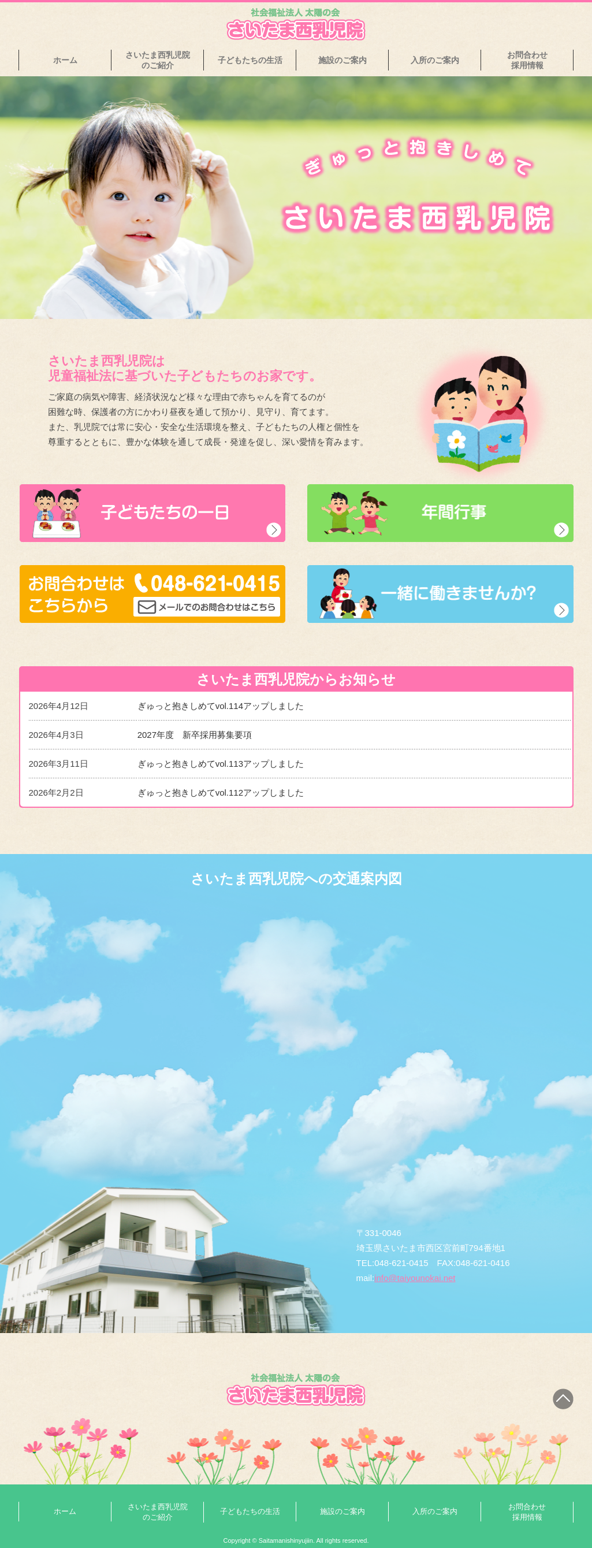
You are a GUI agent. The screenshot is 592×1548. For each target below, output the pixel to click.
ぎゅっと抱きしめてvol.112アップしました (220, 792)
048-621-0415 (401, 1263)
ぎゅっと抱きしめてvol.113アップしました (220, 764)
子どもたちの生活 (250, 60)
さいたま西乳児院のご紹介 (157, 60)
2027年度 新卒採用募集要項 (194, 735)
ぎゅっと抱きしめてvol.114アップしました (220, 706)
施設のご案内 (342, 60)
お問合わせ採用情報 (527, 60)
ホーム (65, 60)
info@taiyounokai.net (414, 1278)
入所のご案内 (435, 60)
